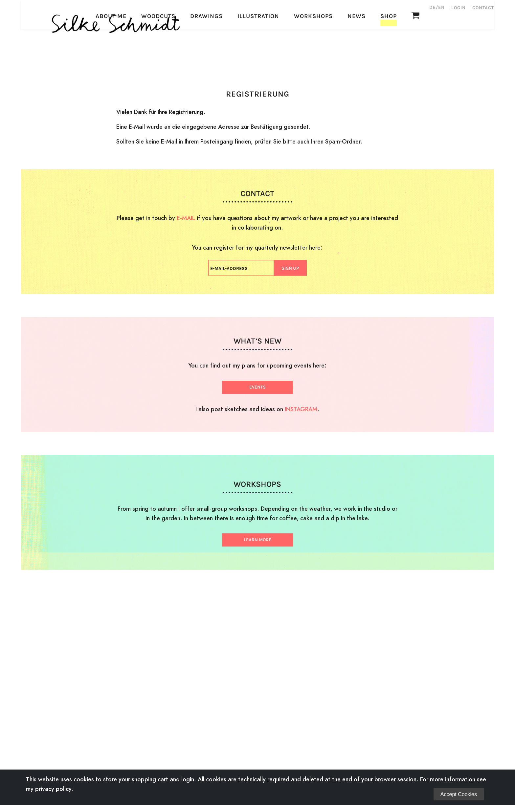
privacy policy (53, 789)
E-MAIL (186, 218)
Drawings (206, 57)
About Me (111, 57)
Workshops (313, 57)
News (356, 57)
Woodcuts (158, 57)
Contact (483, 8)
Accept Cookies (458, 794)
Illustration (258, 57)
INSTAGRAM (301, 409)
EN (441, 7)
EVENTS (257, 387)
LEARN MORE (257, 540)
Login (458, 8)
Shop (388, 57)
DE (432, 7)
